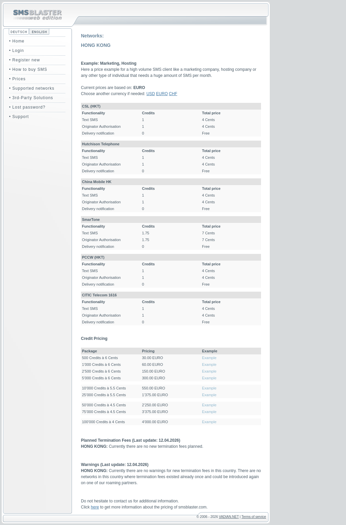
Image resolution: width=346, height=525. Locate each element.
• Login (16, 50)
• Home (17, 41)
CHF (173, 93)
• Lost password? (27, 107)
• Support (19, 116)
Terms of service (253, 517)
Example (209, 358)
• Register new (24, 60)
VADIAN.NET (229, 517)
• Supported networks (31, 88)
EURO (162, 93)
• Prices (17, 79)
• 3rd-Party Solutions (31, 97)
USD (150, 93)
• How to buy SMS (28, 69)
